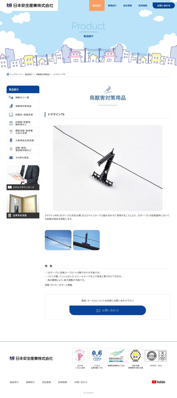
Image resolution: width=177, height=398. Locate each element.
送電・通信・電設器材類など (23, 149)
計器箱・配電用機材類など (23, 123)
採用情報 (142, 5)
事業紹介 (112, 5)
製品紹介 (97, 5)
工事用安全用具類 (24, 140)
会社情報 (127, 5)
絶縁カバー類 (22, 97)
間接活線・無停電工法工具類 (24, 132)
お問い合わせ (163, 5)
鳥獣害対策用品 (43, 74)
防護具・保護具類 (24, 114)
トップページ (15, 74)
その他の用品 (22, 157)
